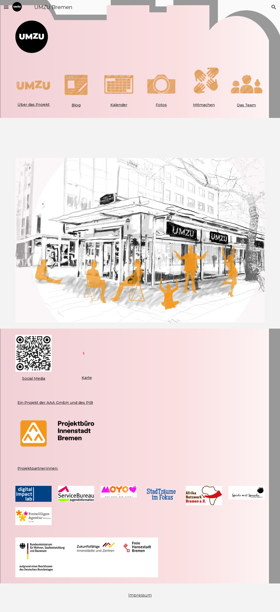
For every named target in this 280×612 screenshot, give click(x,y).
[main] (33, 104)
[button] (6, 7)
